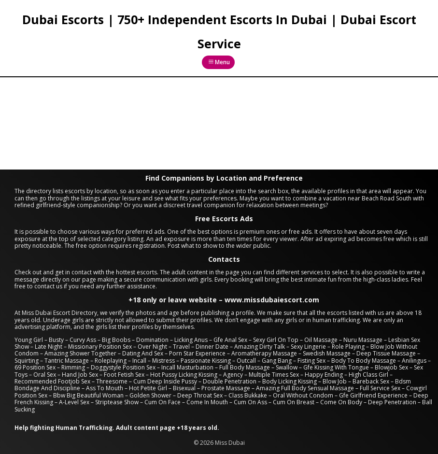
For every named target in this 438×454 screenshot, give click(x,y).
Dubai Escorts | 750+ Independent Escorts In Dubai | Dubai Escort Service (219, 31)
